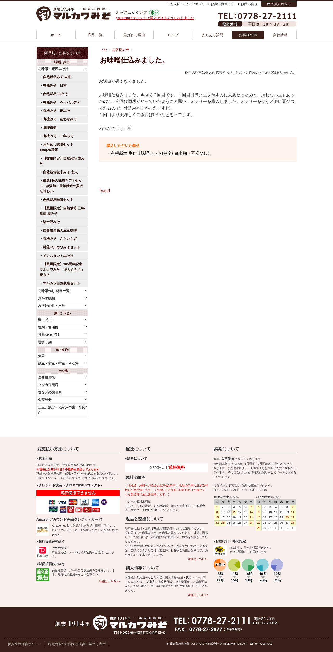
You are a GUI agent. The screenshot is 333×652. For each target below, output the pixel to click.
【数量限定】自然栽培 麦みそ (62, 161)
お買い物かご (281, 4)
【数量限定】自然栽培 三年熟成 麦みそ (62, 210)
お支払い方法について (187, 4)
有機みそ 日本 (55, 85)
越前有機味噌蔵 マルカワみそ (73, 13)
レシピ (173, 35)
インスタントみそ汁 (58, 256)
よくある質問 (212, 35)
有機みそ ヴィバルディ (61, 102)
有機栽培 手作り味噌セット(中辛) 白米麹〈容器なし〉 (161, 153)
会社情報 (280, 35)
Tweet (104, 190)
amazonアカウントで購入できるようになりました (155, 18)
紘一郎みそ (51, 222)
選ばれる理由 (134, 35)
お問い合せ (249, 4)
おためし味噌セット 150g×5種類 (58, 147)
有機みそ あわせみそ (60, 119)
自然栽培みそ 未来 (57, 77)
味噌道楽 (49, 128)
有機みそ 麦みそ (56, 111)
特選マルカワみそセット (61, 247)
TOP (103, 50)
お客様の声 (248, 35)
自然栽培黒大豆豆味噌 (60, 230)
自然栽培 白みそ (55, 94)
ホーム (56, 35)
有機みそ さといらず (60, 239)
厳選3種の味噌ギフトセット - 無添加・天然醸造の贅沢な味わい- (61, 186)
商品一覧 (95, 35)
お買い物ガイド (222, 4)
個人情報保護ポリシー (25, 644)
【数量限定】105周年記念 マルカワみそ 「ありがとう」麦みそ (62, 269)
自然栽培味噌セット (58, 200)
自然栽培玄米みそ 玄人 (60, 172)
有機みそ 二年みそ (58, 136)
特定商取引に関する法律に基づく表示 (77, 644)
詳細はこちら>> (109, 581)
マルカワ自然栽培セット (61, 283)
